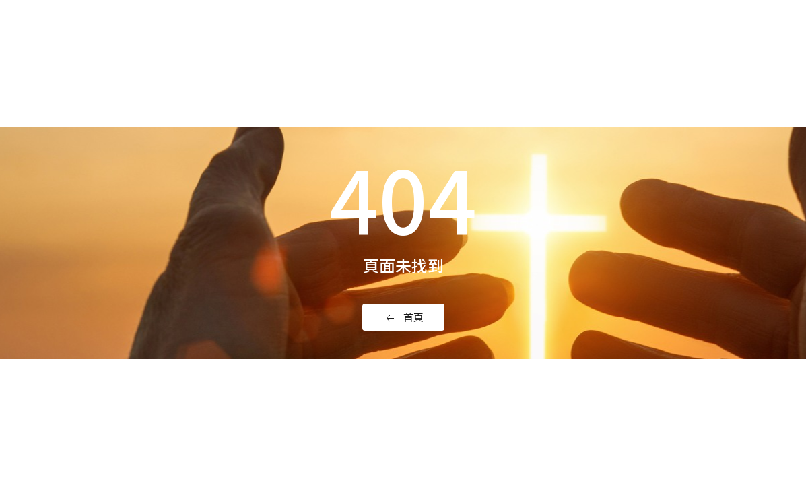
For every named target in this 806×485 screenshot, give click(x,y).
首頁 (403, 317)
